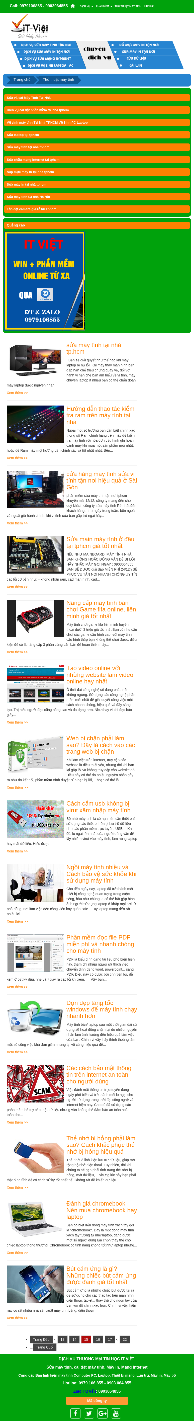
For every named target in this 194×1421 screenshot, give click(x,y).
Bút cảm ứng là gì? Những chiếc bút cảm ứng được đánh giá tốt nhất (101, 1275)
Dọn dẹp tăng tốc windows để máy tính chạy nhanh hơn (101, 1009)
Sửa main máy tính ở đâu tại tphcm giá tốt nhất (100, 542)
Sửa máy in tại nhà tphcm (26, 184)
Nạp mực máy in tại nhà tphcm (30, 172)
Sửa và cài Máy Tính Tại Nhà (29, 98)
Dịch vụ (86, 6)
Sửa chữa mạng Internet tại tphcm (33, 160)
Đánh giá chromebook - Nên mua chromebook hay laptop (101, 1210)
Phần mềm (104, 6)
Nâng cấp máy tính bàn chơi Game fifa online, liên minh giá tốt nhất (101, 609)
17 (110, 1339)
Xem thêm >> (17, 393)
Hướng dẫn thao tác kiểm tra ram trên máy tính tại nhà (100, 415)
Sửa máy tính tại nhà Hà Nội (28, 197)
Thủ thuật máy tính (128, 6)
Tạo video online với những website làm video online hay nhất (99, 675)
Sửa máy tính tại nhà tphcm (28, 147)
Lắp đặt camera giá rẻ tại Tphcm (31, 209)
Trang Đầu (41, 1339)
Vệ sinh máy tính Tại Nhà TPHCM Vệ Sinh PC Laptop (47, 122)
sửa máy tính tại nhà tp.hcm (93, 348)
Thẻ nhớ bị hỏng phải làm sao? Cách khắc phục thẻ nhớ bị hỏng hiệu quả (100, 1145)
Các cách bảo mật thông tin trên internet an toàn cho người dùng (98, 1075)
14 (74, 1339)
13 (63, 1339)
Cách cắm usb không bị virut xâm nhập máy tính (98, 806)
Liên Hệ (149, 6)
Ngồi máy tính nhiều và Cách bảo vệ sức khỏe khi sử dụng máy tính (101, 874)
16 (98, 1339)
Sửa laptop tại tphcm (23, 135)
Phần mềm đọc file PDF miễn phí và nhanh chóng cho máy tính (100, 944)
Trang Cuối (44, 1347)
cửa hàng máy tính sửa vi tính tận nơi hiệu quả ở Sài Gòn (101, 480)
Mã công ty (97, 1400)
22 (125, 1339)
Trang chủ (22, 79)
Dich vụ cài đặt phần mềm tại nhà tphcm (38, 110)
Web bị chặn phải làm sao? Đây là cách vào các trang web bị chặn (100, 745)
